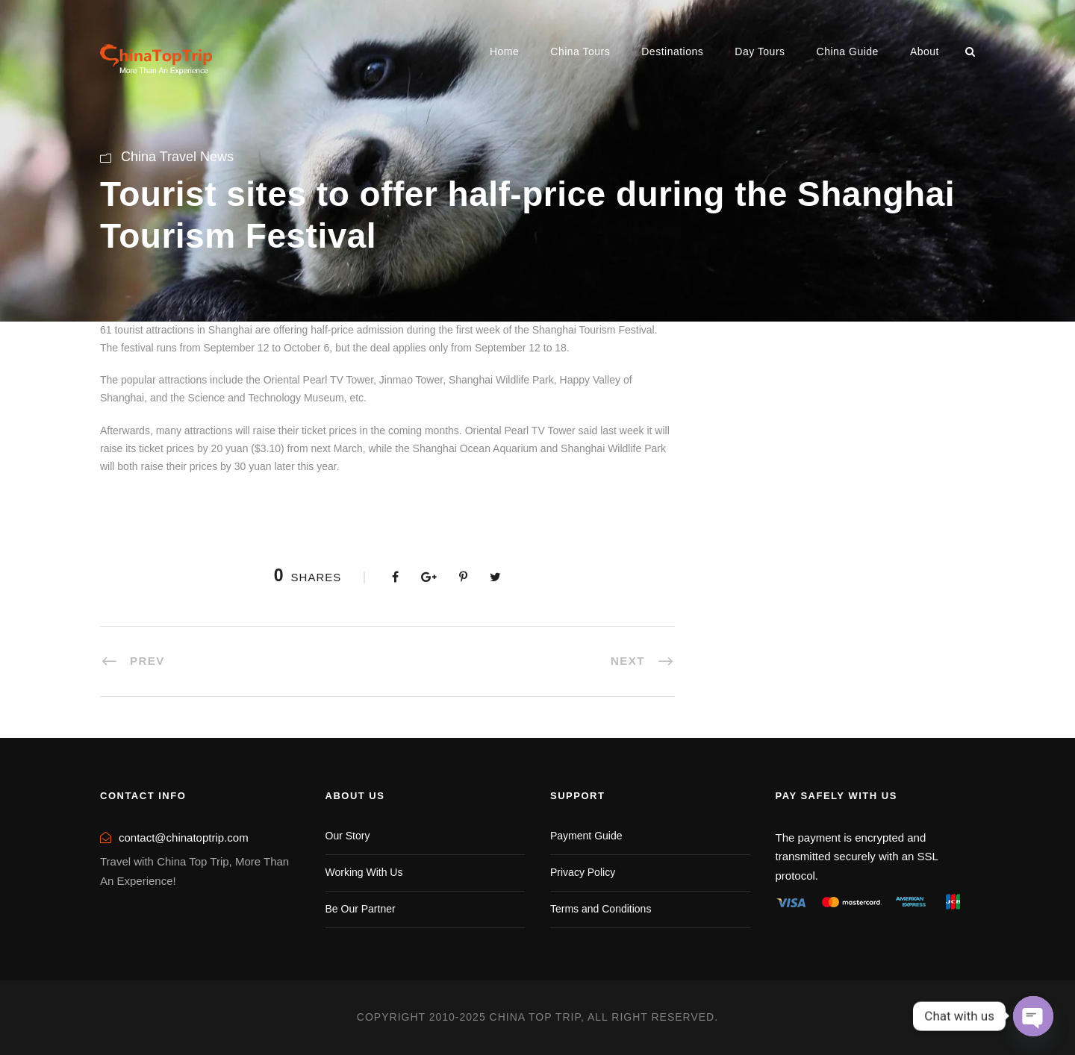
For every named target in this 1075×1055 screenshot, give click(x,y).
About (924, 51)
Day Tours (760, 51)
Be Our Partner (360, 909)
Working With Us (364, 872)
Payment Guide (586, 836)
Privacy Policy (582, 872)
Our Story (347, 836)
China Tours (580, 51)
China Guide (848, 51)
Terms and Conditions (600, 909)
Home (504, 51)
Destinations (672, 51)
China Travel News (177, 156)
